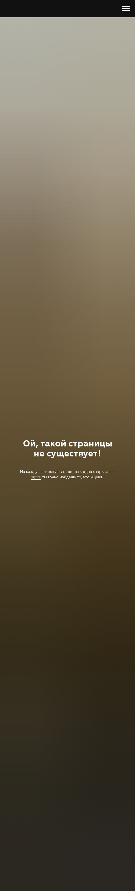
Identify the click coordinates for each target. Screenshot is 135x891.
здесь (36, 477)
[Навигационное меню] (126, 8)
